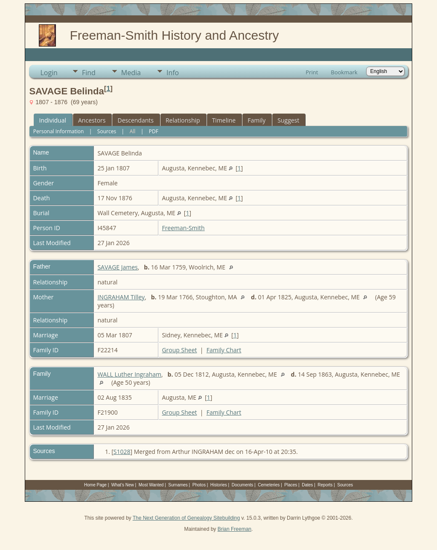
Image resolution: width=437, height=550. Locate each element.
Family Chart (224, 350)
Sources (106, 131)
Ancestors (91, 120)
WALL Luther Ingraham (129, 374)
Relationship (183, 120)
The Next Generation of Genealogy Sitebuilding (186, 518)
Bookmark (344, 72)
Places (290, 485)
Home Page (95, 485)
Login (49, 72)
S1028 (122, 452)
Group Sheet (179, 350)
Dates (307, 485)
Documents (242, 485)
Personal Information (58, 131)
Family (256, 120)
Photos (199, 485)
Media (131, 72)
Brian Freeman (234, 529)
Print (312, 72)
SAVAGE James (117, 267)
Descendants (135, 120)
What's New (122, 485)
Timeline (224, 120)
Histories (218, 485)
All (133, 131)
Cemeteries (269, 485)
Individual (52, 120)
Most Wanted (151, 485)
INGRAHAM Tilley (121, 297)
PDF (153, 131)
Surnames (178, 485)
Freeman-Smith (183, 228)
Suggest (288, 120)
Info (172, 72)
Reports (325, 485)
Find (89, 72)
